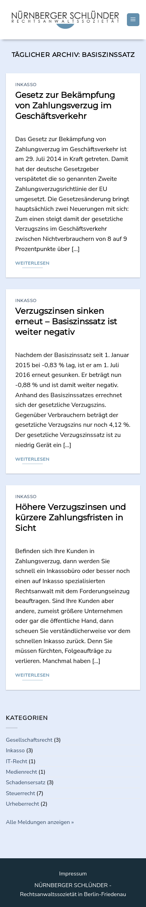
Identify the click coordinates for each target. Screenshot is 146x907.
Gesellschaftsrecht (29, 740)
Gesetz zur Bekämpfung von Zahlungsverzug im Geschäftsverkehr (65, 105)
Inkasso (26, 84)
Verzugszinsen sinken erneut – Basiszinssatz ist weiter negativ (66, 321)
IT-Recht (16, 761)
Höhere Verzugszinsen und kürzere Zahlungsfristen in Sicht (70, 517)
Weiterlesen (32, 263)
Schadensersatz (25, 782)
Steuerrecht (20, 793)
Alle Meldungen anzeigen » (40, 822)
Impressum (73, 873)
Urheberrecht (22, 804)
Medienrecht (21, 772)
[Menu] (133, 19)
